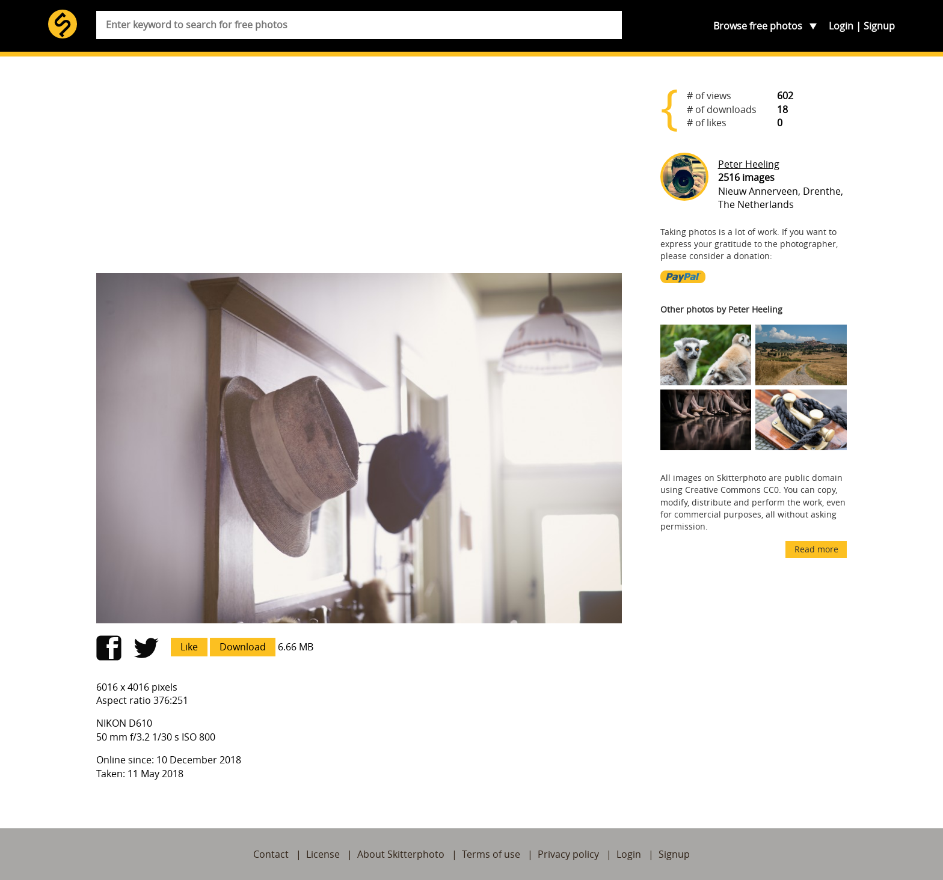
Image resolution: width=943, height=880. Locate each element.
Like (189, 646)
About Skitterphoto (400, 854)
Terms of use (491, 854)
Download (243, 646)
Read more (816, 549)
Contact (271, 854)
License (323, 854)
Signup (879, 25)
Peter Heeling (748, 164)
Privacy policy (568, 854)
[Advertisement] (359, 169)
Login (841, 25)
